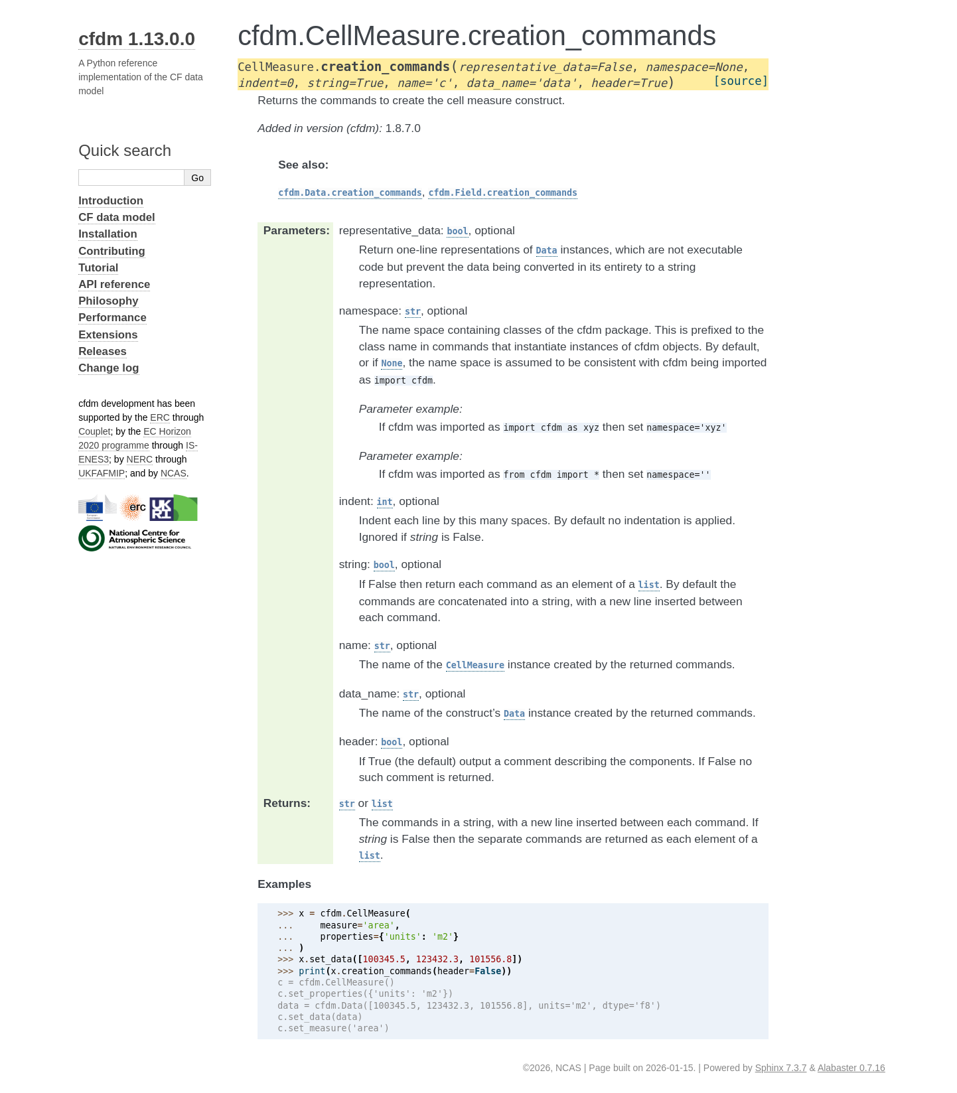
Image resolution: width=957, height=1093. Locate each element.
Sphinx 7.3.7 (781, 1067)
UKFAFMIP (101, 473)
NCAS (173, 473)
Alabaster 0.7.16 (851, 1067)
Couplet (94, 431)
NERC (140, 459)
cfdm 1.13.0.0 (136, 39)
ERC (160, 417)
